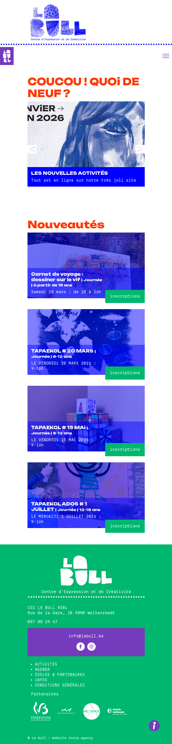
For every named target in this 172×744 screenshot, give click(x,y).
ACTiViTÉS (46, 664)
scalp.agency (80, 738)
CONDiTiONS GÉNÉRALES (60, 685)
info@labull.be (86, 636)
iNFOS (41, 680)
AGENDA (42, 669)
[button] (165, 56)
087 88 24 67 (42, 622)
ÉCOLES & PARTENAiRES (60, 675)
